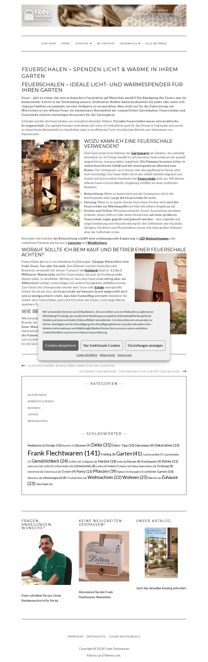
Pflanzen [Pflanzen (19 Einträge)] (105, 471)
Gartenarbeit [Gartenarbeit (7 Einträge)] (153, 454)
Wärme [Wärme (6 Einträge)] (154, 477)
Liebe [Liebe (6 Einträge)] (101, 466)
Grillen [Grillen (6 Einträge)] (75, 461)
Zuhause (83, 43)
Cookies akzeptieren (60, 345)
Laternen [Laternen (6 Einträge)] (35, 466)
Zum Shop (48, 43)
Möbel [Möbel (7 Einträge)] (113, 466)
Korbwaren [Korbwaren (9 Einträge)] (151, 461)
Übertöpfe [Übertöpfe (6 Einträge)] (44, 484)
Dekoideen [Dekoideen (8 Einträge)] (144, 445)
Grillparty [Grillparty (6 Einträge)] (89, 461)
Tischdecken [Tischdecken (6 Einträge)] (77, 477)
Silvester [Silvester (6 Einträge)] (34, 477)
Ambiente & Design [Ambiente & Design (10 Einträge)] (44, 445)
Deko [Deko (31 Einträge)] (101, 444)
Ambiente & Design (40, 401)
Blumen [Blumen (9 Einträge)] (83, 445)
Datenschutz (107, 355)
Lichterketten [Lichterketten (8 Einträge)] (85, 466)
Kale (90, 655)
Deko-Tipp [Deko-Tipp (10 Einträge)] (123, 445)
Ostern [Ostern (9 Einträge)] (69, 471)
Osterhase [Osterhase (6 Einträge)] (52, 471)
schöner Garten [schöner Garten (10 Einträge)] (158, 471)
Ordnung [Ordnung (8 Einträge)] (165, 466)
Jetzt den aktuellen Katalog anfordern (161, 588)
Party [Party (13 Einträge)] (84, 471)
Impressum (125, 355)
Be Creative (106, 43)
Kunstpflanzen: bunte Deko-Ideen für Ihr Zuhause (71, 365)
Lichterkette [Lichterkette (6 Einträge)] (63, 466)
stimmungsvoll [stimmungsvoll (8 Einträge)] (54, 478)
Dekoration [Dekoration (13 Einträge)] (166, 445)
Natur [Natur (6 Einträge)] (125, 466)
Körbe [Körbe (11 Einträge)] (170, 461)
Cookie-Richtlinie (86, 355)
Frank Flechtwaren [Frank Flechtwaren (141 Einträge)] (63, 453)
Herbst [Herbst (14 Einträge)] (107, 461)
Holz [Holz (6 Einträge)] (121, 461)
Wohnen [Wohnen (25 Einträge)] (135, 477)
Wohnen (33, 408)
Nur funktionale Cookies (101, 345)
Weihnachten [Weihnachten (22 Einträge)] (105, 477)
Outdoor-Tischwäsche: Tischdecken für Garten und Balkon (129, 371)
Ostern (32, 414)
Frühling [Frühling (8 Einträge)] (108, 454)
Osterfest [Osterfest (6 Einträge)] (35, 471)
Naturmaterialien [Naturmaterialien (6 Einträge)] (143, 466)
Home (65, 43)
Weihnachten (37, 421)
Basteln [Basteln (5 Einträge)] (68, 445)
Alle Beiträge (156, 43)
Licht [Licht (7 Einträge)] (48, 466)
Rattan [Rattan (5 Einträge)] (123, 471)
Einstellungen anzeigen (145, 345)
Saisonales (130, 43)
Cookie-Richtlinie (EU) (124, 636)
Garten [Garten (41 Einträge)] (129, 453)
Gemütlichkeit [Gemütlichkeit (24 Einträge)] (50, 461)
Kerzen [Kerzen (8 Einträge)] (134, 461)
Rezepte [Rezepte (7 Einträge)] (136, 471)
